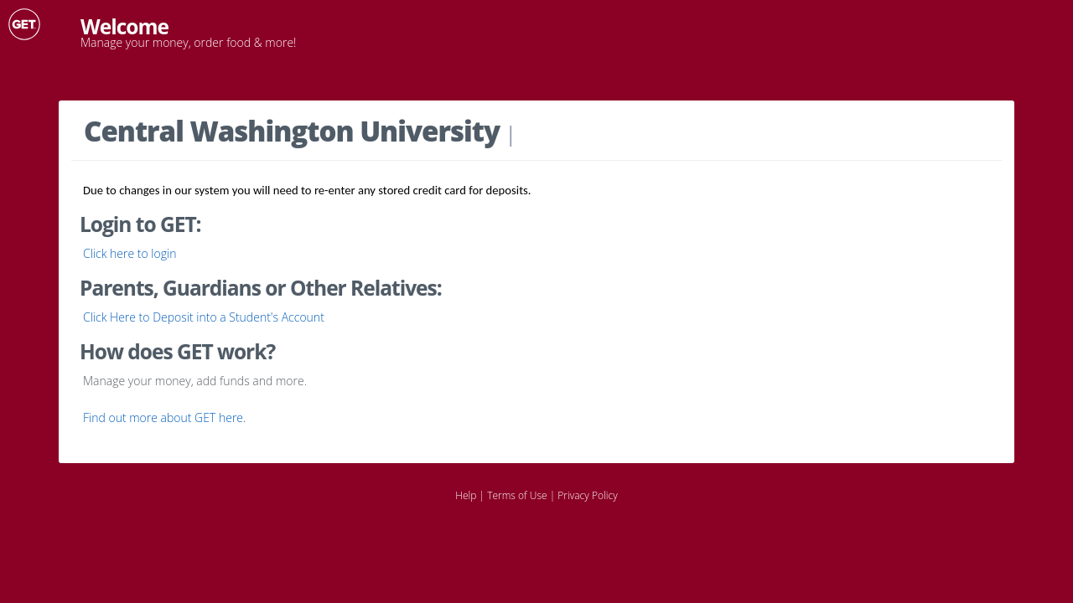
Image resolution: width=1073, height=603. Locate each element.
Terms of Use (517, 495)
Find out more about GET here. (164, 417)
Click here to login (129, 253)
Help (465, 495)
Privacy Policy (587, 495)
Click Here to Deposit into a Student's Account (203, 317)
